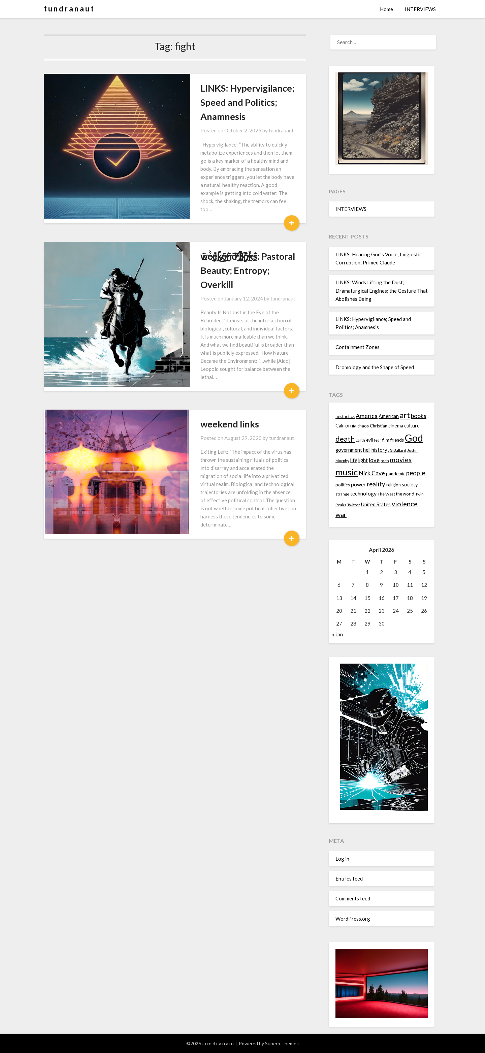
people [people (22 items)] (415, 473)
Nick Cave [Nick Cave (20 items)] (372, 473)
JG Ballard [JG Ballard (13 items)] (397, 450)
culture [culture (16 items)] (412, 425)
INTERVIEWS (420, 9)
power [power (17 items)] (358, 484)
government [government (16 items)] (348, 450)
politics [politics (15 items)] (342, 484)
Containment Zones (357, 347)
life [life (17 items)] (353, 460)
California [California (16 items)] (345, 425)
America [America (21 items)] (367, 415)
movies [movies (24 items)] (401, 459)
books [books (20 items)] (418, 415)
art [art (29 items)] (405, 415)
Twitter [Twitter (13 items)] (353, 504)
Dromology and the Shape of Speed (374, 367)
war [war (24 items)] (341, 514)
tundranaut (239, 116)
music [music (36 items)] (346, 472)
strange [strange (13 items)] (342, 494)
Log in (342, 859)
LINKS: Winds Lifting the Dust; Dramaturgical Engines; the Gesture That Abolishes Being (381, 290)
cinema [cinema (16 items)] (395, 425)
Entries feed (349, 878)
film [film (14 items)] (385, 440)
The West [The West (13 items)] (386, 494)
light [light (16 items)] (363, 460)
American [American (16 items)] (389, 416)
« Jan (337, 634)
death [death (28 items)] (345, 438)
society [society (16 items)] (410, 484)
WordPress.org (352, 919)
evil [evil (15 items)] (369, 440)
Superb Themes (282, 1043)
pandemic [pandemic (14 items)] (395, 473)
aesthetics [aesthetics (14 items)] (345, 416)
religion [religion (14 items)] (393, 484)
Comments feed (352, 898)
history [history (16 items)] (379, 450)
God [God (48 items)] (414, 438)
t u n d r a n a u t (69, 8)
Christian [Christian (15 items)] (378, 425)
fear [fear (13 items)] (377, 440)
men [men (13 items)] (385, 460)
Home (386, 9)
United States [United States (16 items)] (376, 504)
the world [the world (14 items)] (405, 494)
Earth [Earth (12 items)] (360, 440)
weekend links (188, 347)
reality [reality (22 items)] (376, 484)
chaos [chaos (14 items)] (363, 425)
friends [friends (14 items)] (397, 440)
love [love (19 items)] (374, 460)
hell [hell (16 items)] (366, 450)
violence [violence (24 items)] (405, 504)
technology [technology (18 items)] (363, 493)
